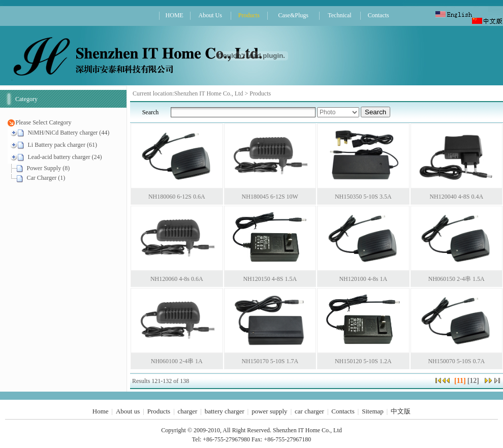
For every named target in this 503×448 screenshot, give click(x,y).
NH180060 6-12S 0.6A (176, 196)
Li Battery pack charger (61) (62, 144)
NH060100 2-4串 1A (177, 361)
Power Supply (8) (48, 168)
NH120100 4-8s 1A (363, 278)
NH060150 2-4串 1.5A (456, 278)
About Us (210, 15)
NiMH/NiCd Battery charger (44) (69, 132)
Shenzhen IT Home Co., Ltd (209, 93)
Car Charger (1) (46, 177)
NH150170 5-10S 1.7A (269, 361)
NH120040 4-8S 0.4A (456, 196)
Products (249, 15)
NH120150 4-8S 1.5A (270, 278)
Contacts (378, 15)
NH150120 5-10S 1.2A (363, 361)
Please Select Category (44, 122)
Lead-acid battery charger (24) (65, 157)
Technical (339, 15)
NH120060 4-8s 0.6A (176, 278)
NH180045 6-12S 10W (270, 196)
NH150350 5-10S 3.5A (363, 196)
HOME (174, 15)
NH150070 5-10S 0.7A (456, 361)
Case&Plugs (293, 15)
